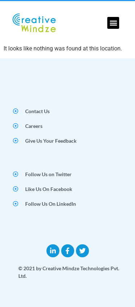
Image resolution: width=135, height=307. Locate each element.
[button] (113, 23)
